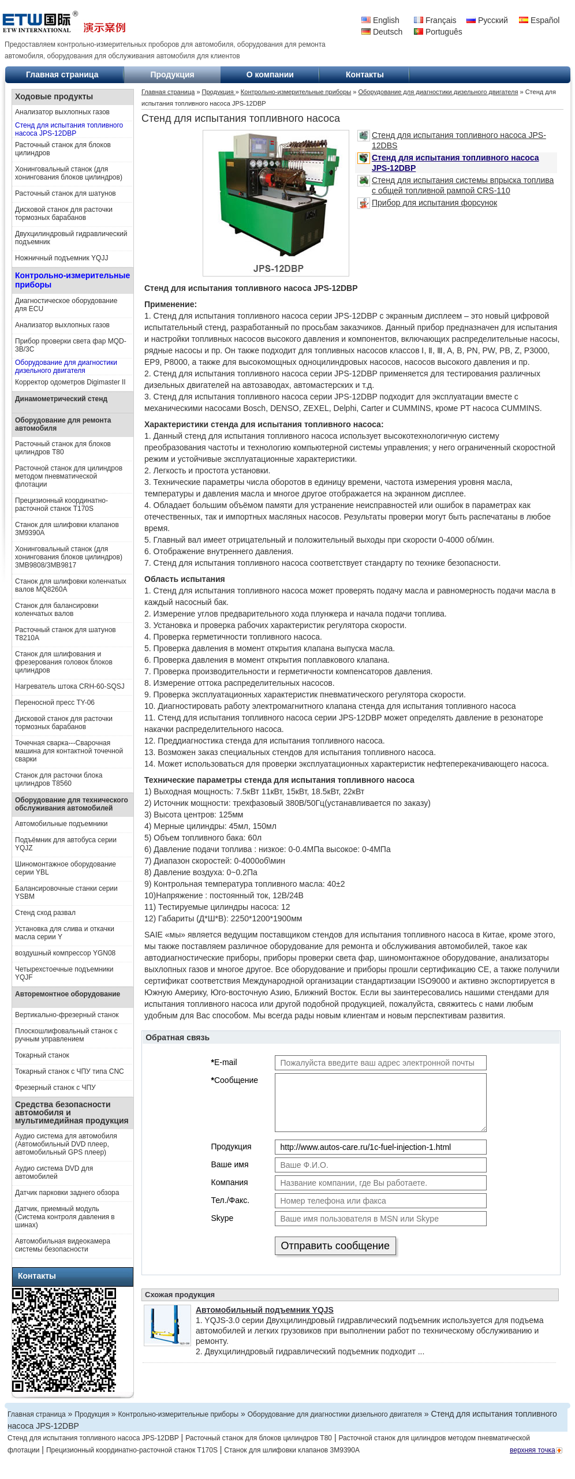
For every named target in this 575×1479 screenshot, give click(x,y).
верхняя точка (532, 1450)
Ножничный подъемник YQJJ (61, 258)
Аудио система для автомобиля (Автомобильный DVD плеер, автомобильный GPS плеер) (66, 1144)
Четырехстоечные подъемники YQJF (64, 973)
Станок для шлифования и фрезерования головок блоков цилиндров (64, 662)
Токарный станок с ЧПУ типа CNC (69, 1071)
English (380, 20)
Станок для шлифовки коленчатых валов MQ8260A (70, 585)
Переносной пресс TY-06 (55, 703)
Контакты (365, 74)
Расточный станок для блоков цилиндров (63, 149)
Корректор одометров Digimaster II (70, 382)
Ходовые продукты (54, 96)
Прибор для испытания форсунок (427, 203)
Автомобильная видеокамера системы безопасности (62, 1245)
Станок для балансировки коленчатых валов (56, 610)
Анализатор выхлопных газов (62, 112)
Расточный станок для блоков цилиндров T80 (63, 448)
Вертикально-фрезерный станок (67, 1015)
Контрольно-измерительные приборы (72, 280)
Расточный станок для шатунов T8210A (65, 634)
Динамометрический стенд (61, 399)
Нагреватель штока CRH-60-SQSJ (70, 686)
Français (435, 20)
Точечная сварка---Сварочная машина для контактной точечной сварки (69, 751)
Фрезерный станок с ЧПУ (55, 1088)
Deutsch (381, 31)
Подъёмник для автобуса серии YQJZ (66, 844)
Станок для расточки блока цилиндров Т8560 (58, 779)
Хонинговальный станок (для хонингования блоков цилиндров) (68, 173)
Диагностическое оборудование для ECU (66, 305)
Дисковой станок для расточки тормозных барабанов (64, 214)
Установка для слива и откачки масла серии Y (64, 933)
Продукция (172, 74)
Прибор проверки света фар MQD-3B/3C (70, 345)
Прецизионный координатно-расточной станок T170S (61, 504)
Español (539, 20)
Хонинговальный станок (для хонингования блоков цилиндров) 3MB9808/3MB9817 (68, 557)
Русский (487, 20)
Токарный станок (42, 1055)
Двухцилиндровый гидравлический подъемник (71, 238)
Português (438, 31)
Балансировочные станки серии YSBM (66, 892)
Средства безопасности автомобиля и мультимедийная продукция (72, 1112)
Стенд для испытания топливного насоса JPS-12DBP (69, 129)
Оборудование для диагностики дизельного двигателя (66, 366)
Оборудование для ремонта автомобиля (63, 424)
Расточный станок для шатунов (65, 193)
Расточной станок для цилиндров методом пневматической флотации (68, 476)
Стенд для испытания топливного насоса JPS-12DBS (451, 140)
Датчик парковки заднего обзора (67, 1193)
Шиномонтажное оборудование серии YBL (65, 868)
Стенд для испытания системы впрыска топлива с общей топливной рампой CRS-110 (455, 185)
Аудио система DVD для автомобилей (54, 1172)
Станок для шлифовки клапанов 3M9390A (67, 529)
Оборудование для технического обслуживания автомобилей (71, 804)
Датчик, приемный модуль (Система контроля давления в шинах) (65, 1217)
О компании (270, 74)
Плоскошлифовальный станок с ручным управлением (66, 1035)
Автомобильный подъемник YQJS (265, 1309)
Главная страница (62, 74)
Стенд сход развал (45, 913)
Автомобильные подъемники (61, 824)
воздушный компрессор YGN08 (65, 953)
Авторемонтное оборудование (67, 994)
